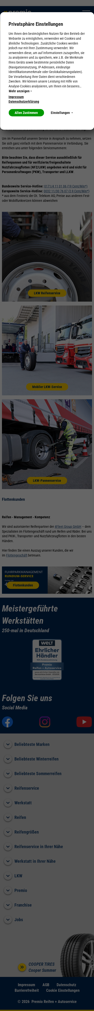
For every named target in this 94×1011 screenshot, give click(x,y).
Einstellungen (62, 113)
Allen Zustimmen (26, 113)
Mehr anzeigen (20, 91)
